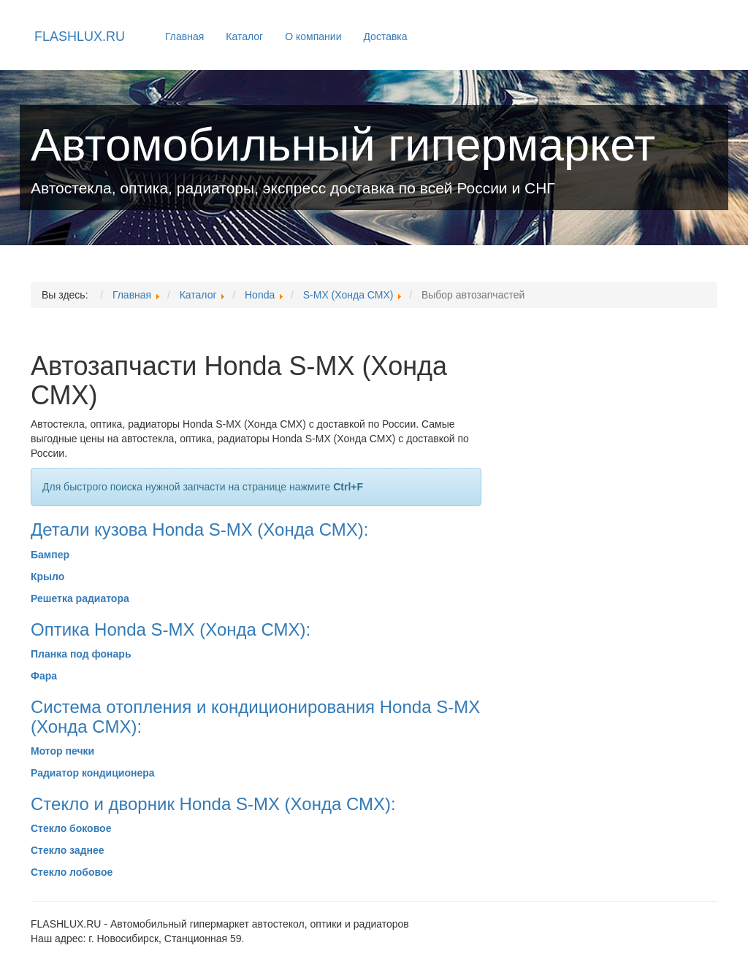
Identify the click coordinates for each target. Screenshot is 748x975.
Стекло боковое (71, 828)
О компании (313, 36)
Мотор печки (62, 751)
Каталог (244, 36)
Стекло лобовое (71, 872)
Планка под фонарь (81, 654)
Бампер (50, 554)
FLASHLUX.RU (79, 36)
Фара (44, 676)
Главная (184, 36)
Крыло (47, 576)
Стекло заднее (67, 850)
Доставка (385, 36)
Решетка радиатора (80, 598)
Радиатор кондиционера (93, 773)
